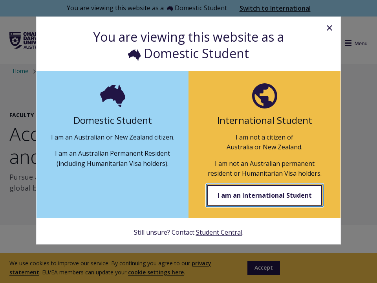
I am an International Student (265, 195)
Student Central (219, 232)
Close (329, 28)
